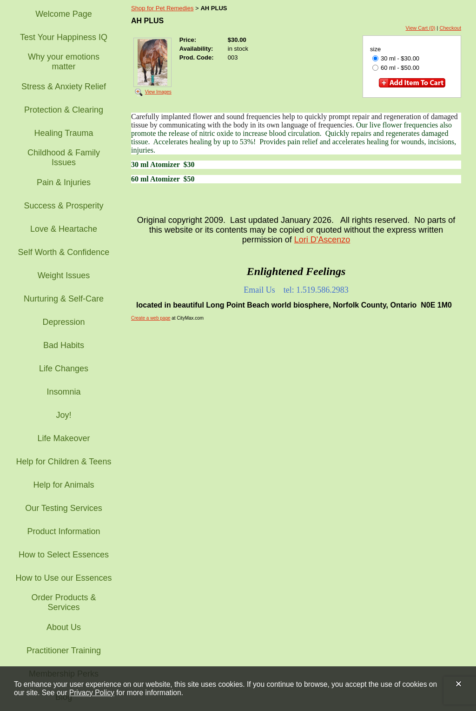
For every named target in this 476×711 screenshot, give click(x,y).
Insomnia (63, 391)
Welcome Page (63, 14)
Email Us (259, 290)
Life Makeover (63, 438)
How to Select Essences (64, 554)
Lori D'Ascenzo (322, 239)
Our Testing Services (63, 508)
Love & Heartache (63, 229)
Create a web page (151, 318)
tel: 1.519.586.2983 (316, 290)
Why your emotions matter (63, 61)
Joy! (63, 415)
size (375, 49)
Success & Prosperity (63, 205)
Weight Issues (64, 275)
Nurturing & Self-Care (64, 298)
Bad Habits (63, 345)
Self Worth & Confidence (64, 252)
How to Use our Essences (63, 578)
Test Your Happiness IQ (63, 37)
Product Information (63, 531)
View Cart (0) (421, 28)
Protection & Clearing (63, 109)
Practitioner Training (63, 650)
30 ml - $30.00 (395, 58)
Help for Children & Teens (64, 461)
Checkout (450, 28)
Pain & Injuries (64, 182)
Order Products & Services (63, 602)
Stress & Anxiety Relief (63, 86)
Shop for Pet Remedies (162, 8)
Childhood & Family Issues (63, 157)
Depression (63, 322)
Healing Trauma (63, 133)
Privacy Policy (91, 693)
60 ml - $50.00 (395, 67)
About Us (63, 627)
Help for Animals (63, 485)
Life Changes (63, 368)
